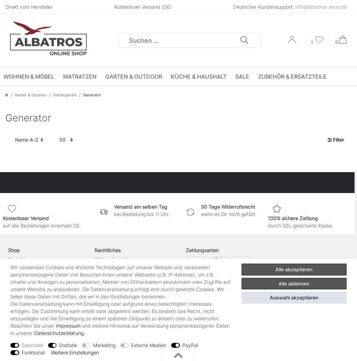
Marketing (104, 345)
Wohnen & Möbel (28, 76)
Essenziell (32, 345)
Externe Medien (148, 345)
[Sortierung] (29, 140)
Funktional (33, 352)
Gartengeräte (65, 95)
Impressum (68, 326)
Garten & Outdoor (133, 76)
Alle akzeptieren (293, 269)
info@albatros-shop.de (321, 7)
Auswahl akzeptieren (294, 297)
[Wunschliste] (317, 40)
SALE (242, 76)
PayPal (190, 345)
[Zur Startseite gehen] (6, 95)
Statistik (68, 345)
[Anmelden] (292, 42)
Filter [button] (336, 140)
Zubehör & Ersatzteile (292, 76)
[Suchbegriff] (179, 40)
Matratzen (80, 76)
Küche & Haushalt (199, 76)
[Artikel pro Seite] (66, 140)
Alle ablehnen (294, 284)
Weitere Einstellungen (75, 352)
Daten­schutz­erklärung (59, 333)
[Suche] (244, 40)
